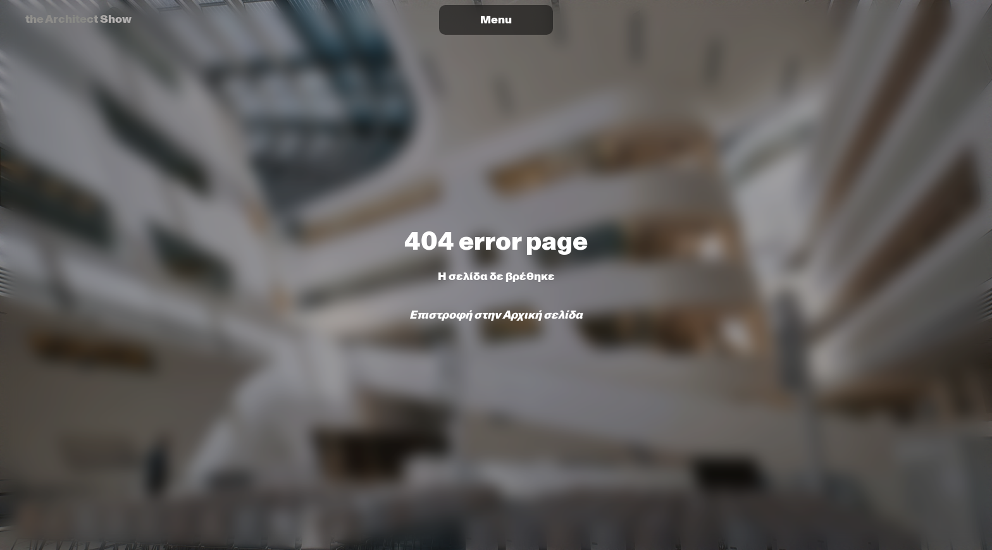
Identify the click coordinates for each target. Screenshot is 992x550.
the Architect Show (78, 19)
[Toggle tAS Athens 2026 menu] (496, 20)
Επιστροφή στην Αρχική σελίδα (496, 315)
